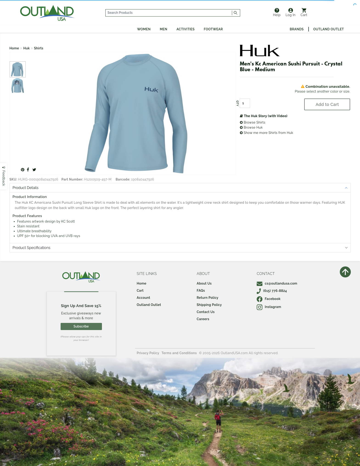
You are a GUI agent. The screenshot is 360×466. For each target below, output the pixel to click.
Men (163, 29)
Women (144, 29)
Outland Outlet (328, 29)
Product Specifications (32, 248)
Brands (297, 29)
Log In (290, 12)
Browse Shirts (252, 122)
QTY (237, 103)
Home (14, 48)
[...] (169, 13)
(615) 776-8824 (272, 291)
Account (143, 297)
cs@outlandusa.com (277, 283)
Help (277, 12)
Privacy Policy (148, 353)
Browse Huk (251, 127)
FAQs (201, 290)
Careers (203, 319)
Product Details (26, 188)
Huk (26, 48)
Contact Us (206, 312)
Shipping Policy (209, 305)
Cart (304, 12)
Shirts (38, 48)
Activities (186, 29)
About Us (204, 283)
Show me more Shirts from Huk (266, 133)
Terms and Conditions (179, 353)
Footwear (213, 29)
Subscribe (81, 326)
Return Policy (207, 297)
